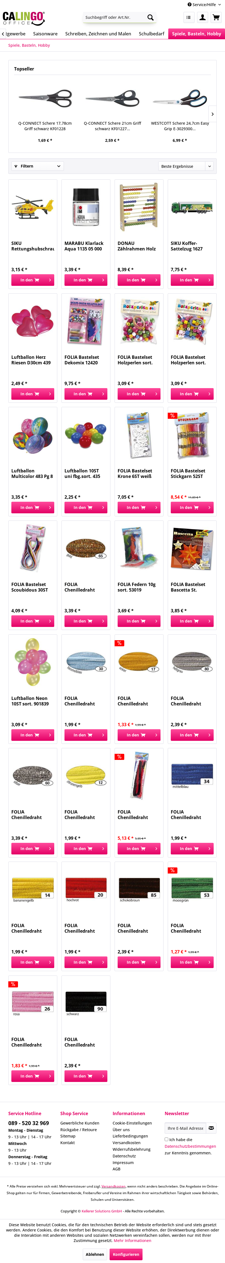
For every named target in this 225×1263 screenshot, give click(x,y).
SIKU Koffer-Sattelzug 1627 (187, 246)
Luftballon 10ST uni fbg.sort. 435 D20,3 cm (82, 473)
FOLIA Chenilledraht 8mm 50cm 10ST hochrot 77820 (82, 928)
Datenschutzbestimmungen (190, 1146)
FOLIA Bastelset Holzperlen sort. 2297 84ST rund (135, 359)
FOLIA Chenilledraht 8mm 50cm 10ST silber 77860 (28, 814)
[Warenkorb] (216, 17)
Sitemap (68, 1136)
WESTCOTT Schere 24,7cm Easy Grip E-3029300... (180, 126)
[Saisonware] (45, 33)
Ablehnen (95, 1254)
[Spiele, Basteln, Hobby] (196, 33)
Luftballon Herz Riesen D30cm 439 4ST (31, 359)
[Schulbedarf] (151, 33)
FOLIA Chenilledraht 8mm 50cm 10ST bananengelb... (28, 928)
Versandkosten (127, 1142)
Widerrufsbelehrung (132, 1149)
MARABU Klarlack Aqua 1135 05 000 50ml (84, 246)
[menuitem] (119, 17)
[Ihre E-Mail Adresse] (185, 1128)
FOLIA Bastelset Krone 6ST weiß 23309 (135, 473)
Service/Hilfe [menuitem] (202, 4)
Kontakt (67, 1142)
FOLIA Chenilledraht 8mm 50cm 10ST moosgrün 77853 (189, 928)
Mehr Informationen (132, 1240)
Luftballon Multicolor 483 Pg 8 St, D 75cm (32, 473)
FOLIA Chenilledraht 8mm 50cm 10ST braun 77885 (135, 928)
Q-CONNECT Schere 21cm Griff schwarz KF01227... (112, 126)
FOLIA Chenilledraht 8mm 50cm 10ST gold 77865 (82, 587)
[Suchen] (150, 17)
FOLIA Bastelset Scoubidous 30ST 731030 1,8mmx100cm (29, 587)
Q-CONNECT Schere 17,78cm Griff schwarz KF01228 (45, 126)
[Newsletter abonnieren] (211, 1128)
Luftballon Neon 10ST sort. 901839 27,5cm (30, 701)
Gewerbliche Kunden (79, 1123)
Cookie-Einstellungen (132, 1123)
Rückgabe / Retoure (78, 1129)
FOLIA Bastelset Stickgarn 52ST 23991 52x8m (188, 473)
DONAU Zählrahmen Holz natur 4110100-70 (137, 246)
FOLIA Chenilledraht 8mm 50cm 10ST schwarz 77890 (82, 1042)
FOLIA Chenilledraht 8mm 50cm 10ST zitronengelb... (82, 814)
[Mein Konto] (202, 17)
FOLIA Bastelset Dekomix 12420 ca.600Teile (81, 359)
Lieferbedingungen (130, 1136)
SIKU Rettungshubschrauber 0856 (32, 246)
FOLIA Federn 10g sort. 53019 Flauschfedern (137, 587)
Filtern (23, 166)
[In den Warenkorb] (32, 280)
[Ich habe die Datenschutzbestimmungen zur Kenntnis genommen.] (166, 1139)
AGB (116, 1169)
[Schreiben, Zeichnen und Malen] (98, 33)
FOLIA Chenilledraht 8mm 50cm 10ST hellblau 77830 (82, 701)
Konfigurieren (126, 1254)
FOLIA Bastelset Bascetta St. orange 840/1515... (191, 587)
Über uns (121, 1129)
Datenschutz (124, 1156)
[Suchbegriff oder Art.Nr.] (119, 17)
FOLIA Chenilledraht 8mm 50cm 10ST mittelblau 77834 (189, 814)
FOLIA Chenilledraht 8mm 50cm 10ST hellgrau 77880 (188, 701)
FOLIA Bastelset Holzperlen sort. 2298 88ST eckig (188, 359)
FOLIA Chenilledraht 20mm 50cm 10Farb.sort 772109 (138, 814)
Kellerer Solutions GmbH (102, 1211)
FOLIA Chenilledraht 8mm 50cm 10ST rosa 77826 (28, 1042)
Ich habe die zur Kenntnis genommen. (190, 1146)
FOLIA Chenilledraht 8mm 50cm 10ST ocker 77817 (135, 701)
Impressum (123, 1162)
